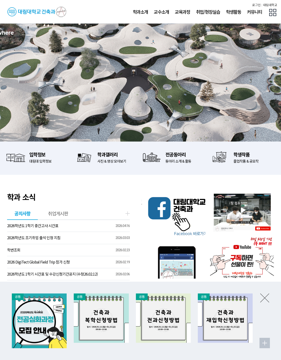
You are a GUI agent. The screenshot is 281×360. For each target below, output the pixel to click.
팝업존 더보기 (264, 343)
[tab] (170, 273)
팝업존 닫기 (264, 297)
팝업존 (272, 12)
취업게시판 (58, 213)
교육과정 (182, 11)
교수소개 (161, 11)
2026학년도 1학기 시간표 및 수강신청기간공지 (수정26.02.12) (52, 274)
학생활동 (233, 11)
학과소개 (140, 11)
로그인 (256, 5)
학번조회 (13, 250)
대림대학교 (270, 5)
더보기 (127, 213)
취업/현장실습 (208, 11)
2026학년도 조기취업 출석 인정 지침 (34, 237)
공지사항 (22, 213)
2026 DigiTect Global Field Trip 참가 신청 (38, 262)
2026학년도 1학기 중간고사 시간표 (32, 225)
